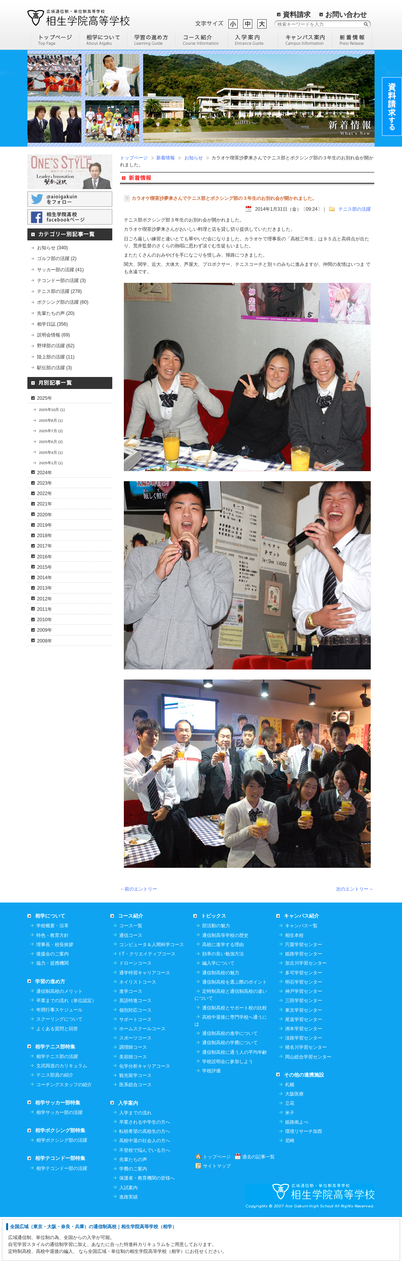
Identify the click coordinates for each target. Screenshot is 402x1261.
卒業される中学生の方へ (144, 1165)
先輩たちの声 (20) (55, 313)
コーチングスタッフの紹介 (64, 1128)
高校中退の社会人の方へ (144, 1184)
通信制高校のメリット (59, 1035)
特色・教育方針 (52, 979)
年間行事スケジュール (59, 1053)
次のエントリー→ (354, 889)
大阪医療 (294, 1137)
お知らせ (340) (52, 247)
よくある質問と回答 (57, 1072)
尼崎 (289, 1184)
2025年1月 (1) (51, 463)
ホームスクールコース (142, 1072)
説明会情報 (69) (53, 335)
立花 (289, 1146)
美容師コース (133, 1100)
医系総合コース (135, 1128)
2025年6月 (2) (51, 441)
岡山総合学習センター (308, 1100)
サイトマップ (217, 1209)
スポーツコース (135, 1081)
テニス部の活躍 (354, 209)
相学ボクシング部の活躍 (61, 1184)
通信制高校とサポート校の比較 (234, 1051)
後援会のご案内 (52, 997)
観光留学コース (135, 1119)
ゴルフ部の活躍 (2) (56, 258)
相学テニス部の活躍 (57, 1100)
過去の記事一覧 (258, 1200)
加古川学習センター (306, 1006)
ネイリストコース (137, 1025)
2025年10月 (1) (52, 409)
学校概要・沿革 (52, 969)
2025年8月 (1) (51, 420)
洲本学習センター (303, 1072)
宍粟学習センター (303, 988)
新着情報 (165, 158)
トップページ (134, 158)
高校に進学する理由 (223, 988)
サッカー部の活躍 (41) (60, 269)
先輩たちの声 (133, 1203)
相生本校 (294, 979)
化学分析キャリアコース (144, 1109)
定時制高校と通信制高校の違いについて (230, 1038)
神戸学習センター (303, 1035)
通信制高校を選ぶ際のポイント (234, 1025)
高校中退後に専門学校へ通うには (230, 1064)
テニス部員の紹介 (54, 1118)
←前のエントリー (138, 889)
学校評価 (211, 1114)
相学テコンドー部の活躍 (61, 1212)
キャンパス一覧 (301, 969)
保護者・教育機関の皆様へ (147, 1221)
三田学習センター (303, 1044)
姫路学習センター (303, 997)
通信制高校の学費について (230, 1086)
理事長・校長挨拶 (54, 988)
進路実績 (128, 1240)
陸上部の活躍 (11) (55, 357)
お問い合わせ (346, 15)
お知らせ (193, 158)
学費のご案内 (133, 1212)
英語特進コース (135, 1044)
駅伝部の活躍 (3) (54, 367)
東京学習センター (303, 1053)
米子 (289, 1156)
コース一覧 (130, 969)
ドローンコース (135, 1006)
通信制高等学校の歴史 (225, 979)
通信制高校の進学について (230, 1077)
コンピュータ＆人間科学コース (151, 988)
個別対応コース (135, 1053)
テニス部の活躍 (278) (59, 291)
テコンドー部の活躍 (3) (61, 280)
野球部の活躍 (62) (55, 345)
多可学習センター (303, 1016)
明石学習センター (303, 1025)
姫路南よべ (296, 1165)
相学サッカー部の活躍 (59, 1156)
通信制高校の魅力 (220, 1016)
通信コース (130, 979)
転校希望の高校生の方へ (144, 1175)
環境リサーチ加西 (303, 1175)
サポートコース (135, 1063)
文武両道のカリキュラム (61, 1109)
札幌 (289, 1128)
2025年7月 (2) (51, 431)
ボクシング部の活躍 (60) (62, 302)
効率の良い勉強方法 (223, 997)
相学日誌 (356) (52, 324)
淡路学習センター (303, 1081)
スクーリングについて (59, 1062)
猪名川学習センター (306, 1091)
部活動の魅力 (216, 969)
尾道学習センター (303, 1063)
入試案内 (128, 1231)
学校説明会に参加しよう (227, 1105)
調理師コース (133, 1091)
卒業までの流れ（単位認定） (66, 1044)
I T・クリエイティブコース (147, 997)
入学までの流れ (135, 1156)
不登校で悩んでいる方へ (144, 1194)
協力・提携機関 (52, 1006)
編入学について (218, 1006)
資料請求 (297, 15)
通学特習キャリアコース (144, 1016)
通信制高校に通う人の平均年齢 (234, 1096)
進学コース (130, 1035)
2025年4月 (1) (51, 452)
